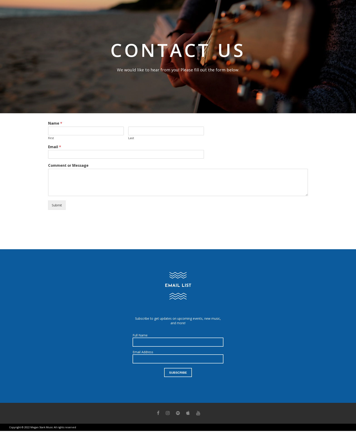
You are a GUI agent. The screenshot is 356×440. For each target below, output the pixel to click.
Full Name (140, 335)
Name (55, 123)
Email (54, 147)
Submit (57, 205)
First (51, 138)
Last (131, 138)
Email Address (143, 352)
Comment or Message (68, 165)
